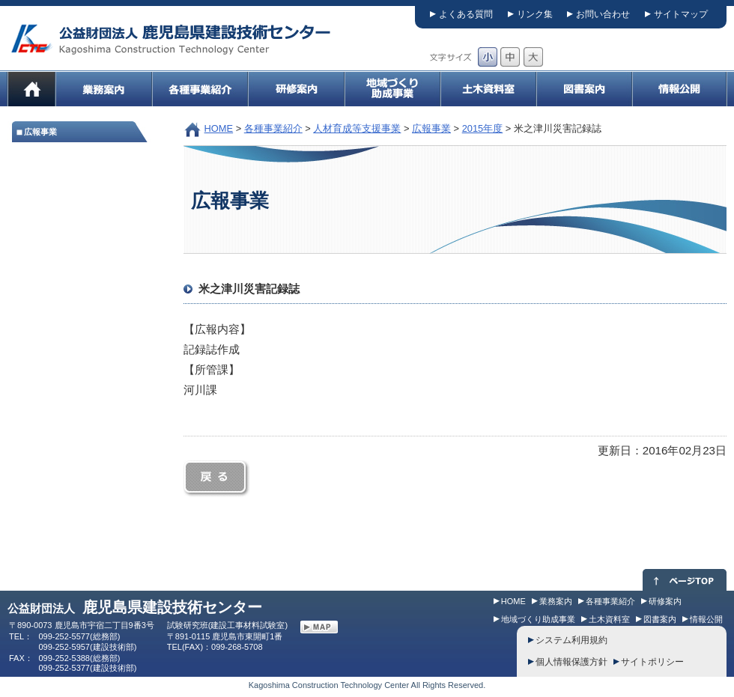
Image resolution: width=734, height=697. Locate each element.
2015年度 (482, 128)
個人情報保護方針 (571, 662)
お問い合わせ (603, 14)
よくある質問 (466, 14)
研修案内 (665, 601)
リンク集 (535, 14)
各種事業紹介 (273, 128)
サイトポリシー (652, 662)
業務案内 (555, 601)
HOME (219, 128)
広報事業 (431, 128)
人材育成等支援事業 (357, 128)
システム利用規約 (571, 640)
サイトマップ (681, 14)
